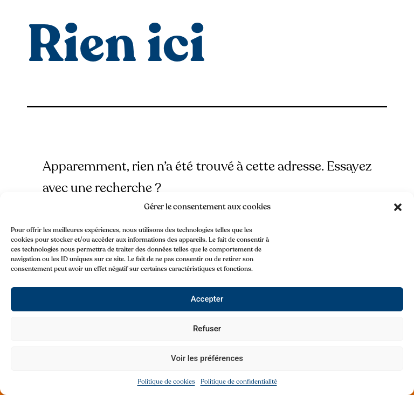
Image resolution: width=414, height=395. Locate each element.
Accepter (207, 299)
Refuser (207, 328)
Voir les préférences (207, 358)
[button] (397, 207)
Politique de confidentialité (239, 381)
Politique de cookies (166, 381)
